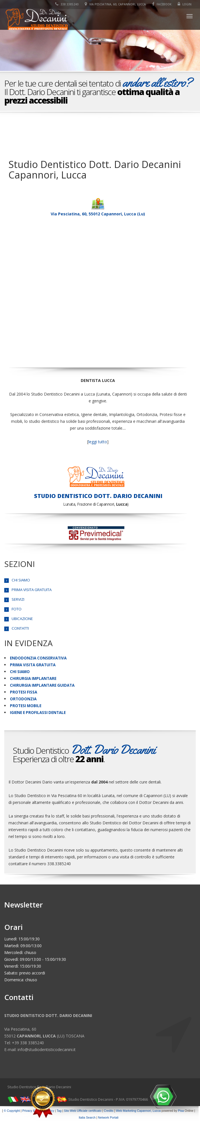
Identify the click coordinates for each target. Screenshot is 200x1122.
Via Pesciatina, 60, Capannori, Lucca (115, 4)
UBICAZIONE (22, 618)
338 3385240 (66, 4)
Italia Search (87, 1117)
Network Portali (108, 1117)
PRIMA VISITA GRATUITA (32, 589)
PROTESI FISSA (23, 692)
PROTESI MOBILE (25, 705)
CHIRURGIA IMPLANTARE (33, 678)
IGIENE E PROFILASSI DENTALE (38, 712)
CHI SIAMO (21, 580)
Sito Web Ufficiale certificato (82, 1110)
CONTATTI (20, 628)
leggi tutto (97, 441)
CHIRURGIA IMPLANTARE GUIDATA (42, 685)
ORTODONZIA (23, 698)
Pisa (181, 1110)
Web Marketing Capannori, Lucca (138, 1110)
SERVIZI (18, 599)
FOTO (17, 609)
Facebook (161, 4)
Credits (109, 1110)
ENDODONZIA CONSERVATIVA (38, 658)
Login (185, 4)
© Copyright (12, 1110)
